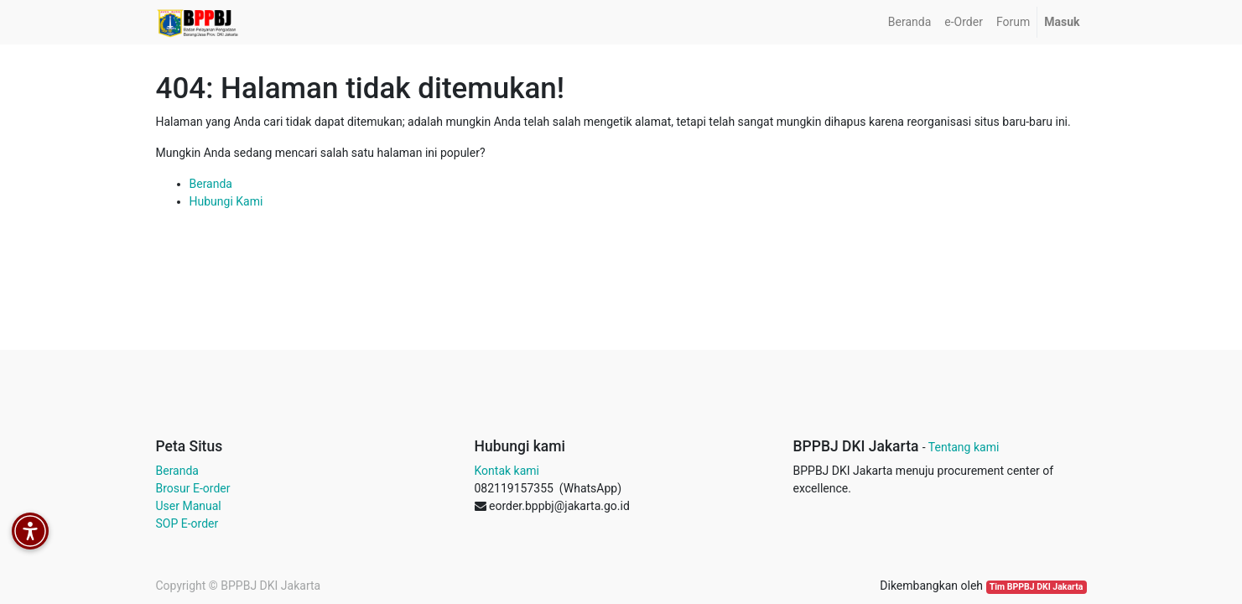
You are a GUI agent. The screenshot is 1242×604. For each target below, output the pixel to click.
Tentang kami (964, 447)
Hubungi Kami (226, 201)
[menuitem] (909, 22)
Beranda (211, 183)
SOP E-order (187, 523)
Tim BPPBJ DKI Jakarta (1037, 586)
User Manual (188, 506)
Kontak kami (507, 470)
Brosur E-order (193, 488)
